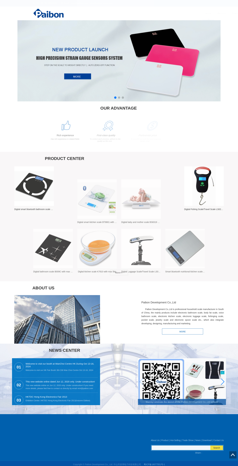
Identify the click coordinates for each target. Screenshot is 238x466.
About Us (111, 13)
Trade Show (157, 13)
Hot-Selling (140, 13)
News (171, 13)
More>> (119, 274)
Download (184, 13)
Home (98, 13)
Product (125, 13)
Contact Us (200, 13)
